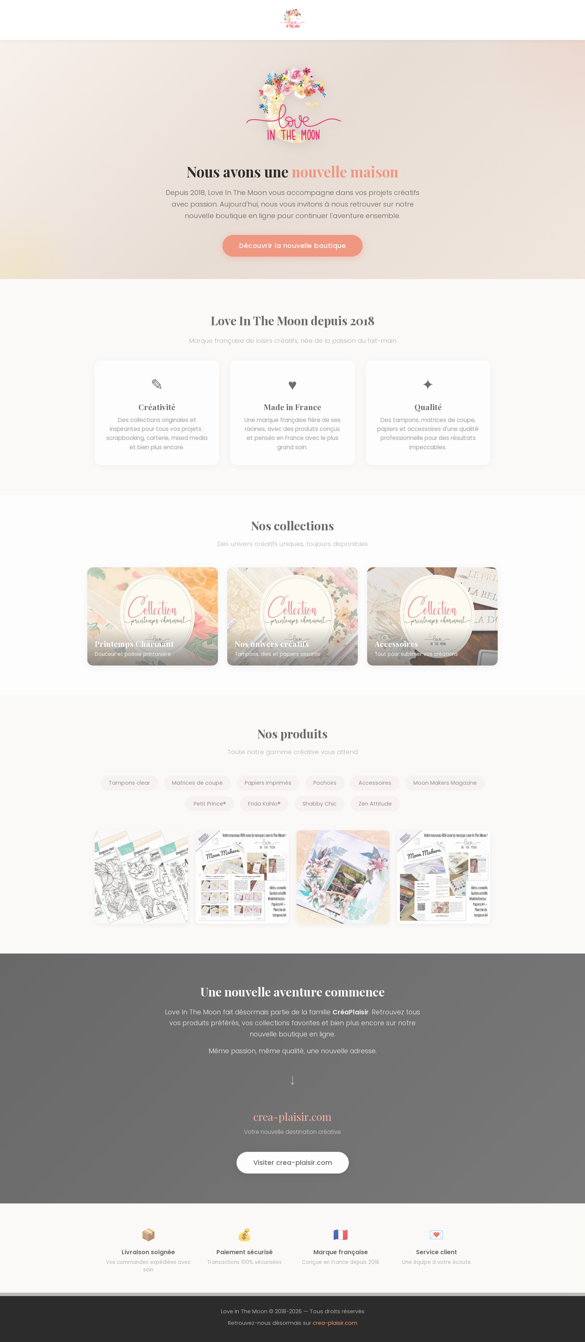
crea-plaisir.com (335, 1323)
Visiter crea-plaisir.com (292, 1170)
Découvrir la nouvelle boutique (292, 245)
